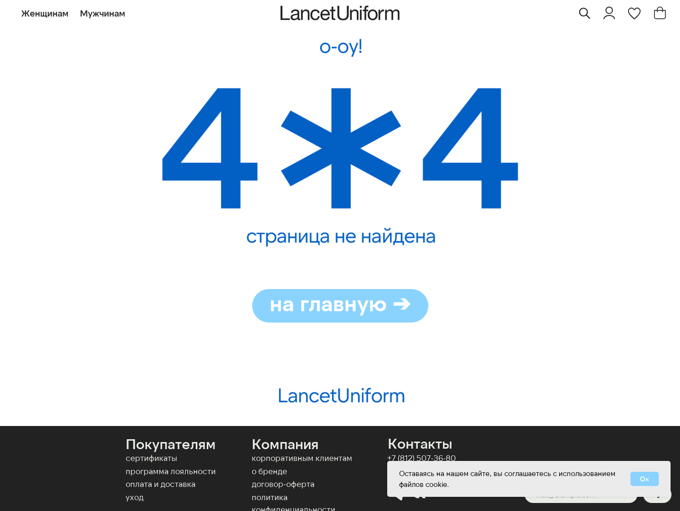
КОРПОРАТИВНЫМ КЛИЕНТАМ (302, 457)
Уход (135, 497)
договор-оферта (283, 483)
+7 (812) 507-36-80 (421, 457)
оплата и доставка (161, 483)
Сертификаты (151, 457)
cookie (436, 484)
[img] (609, 13)
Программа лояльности (171, 471)
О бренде (269, 471)
